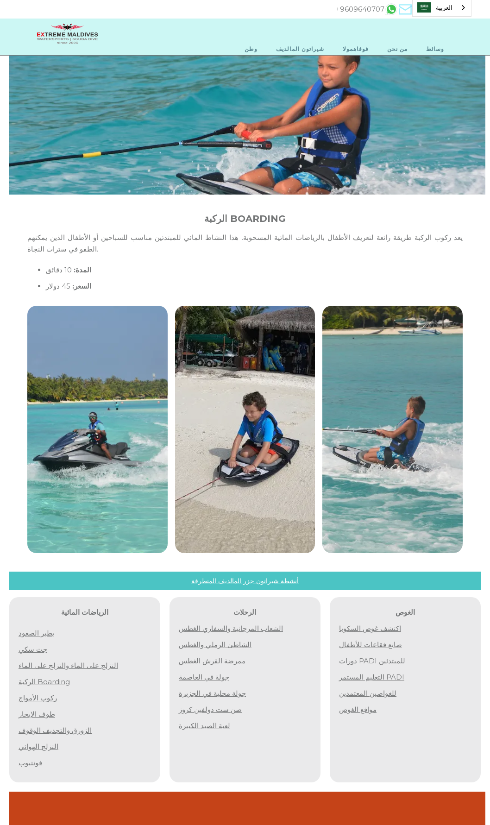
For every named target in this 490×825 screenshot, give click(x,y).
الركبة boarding (44, 681)
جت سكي (33, 649)
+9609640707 (360, 9)
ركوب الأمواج (38, 697)
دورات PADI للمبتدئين (372, 660)
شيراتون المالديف (300, 48)
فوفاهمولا (356, 48)
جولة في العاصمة (204, 677)
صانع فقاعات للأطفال (370, 644)
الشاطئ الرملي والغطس (215, 644)
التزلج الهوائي (38, 746)
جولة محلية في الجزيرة (212, 693)
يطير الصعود (36, 633)
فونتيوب (30, 762)
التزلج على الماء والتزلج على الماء (68, 665)
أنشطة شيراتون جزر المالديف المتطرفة (245, 581)
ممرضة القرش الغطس (212, 660)
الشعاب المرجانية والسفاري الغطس (231, 628)
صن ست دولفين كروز (210, 709)
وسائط (435, 48)
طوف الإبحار (37, 714)
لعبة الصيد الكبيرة (204, 725)
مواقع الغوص (358, 709)
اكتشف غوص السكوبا (370, 628)
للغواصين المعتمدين (367, 693)
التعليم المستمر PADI (371, 677)
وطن (251, 48)
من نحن (397, 48)
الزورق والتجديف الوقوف (55, 730)
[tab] (391, 9)
